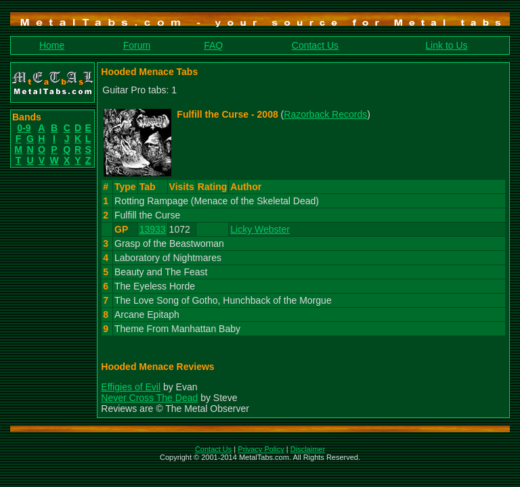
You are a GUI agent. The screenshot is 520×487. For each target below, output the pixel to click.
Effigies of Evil (130, 386)
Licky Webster (260, 229)
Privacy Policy (261, 449)
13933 (152, 229)
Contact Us (315, 45)
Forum (136, 45)
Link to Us (446, 45)
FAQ (213, 45)
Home (51, 45)
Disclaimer (307, 449)
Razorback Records (325, 114)
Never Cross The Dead (149, 397)
